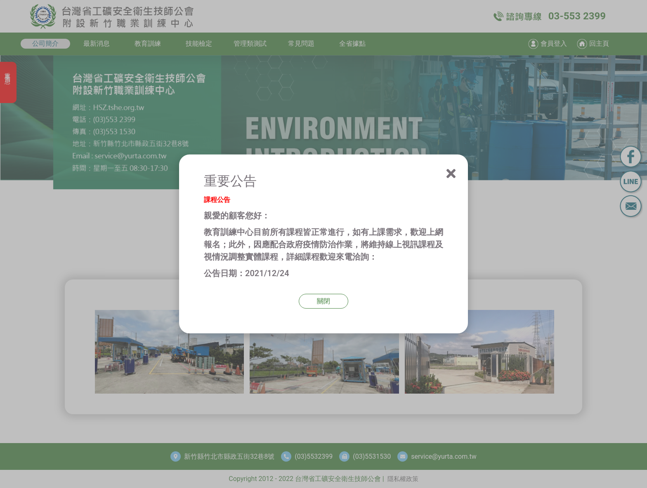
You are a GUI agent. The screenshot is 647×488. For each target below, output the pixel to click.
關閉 (323, 301)
